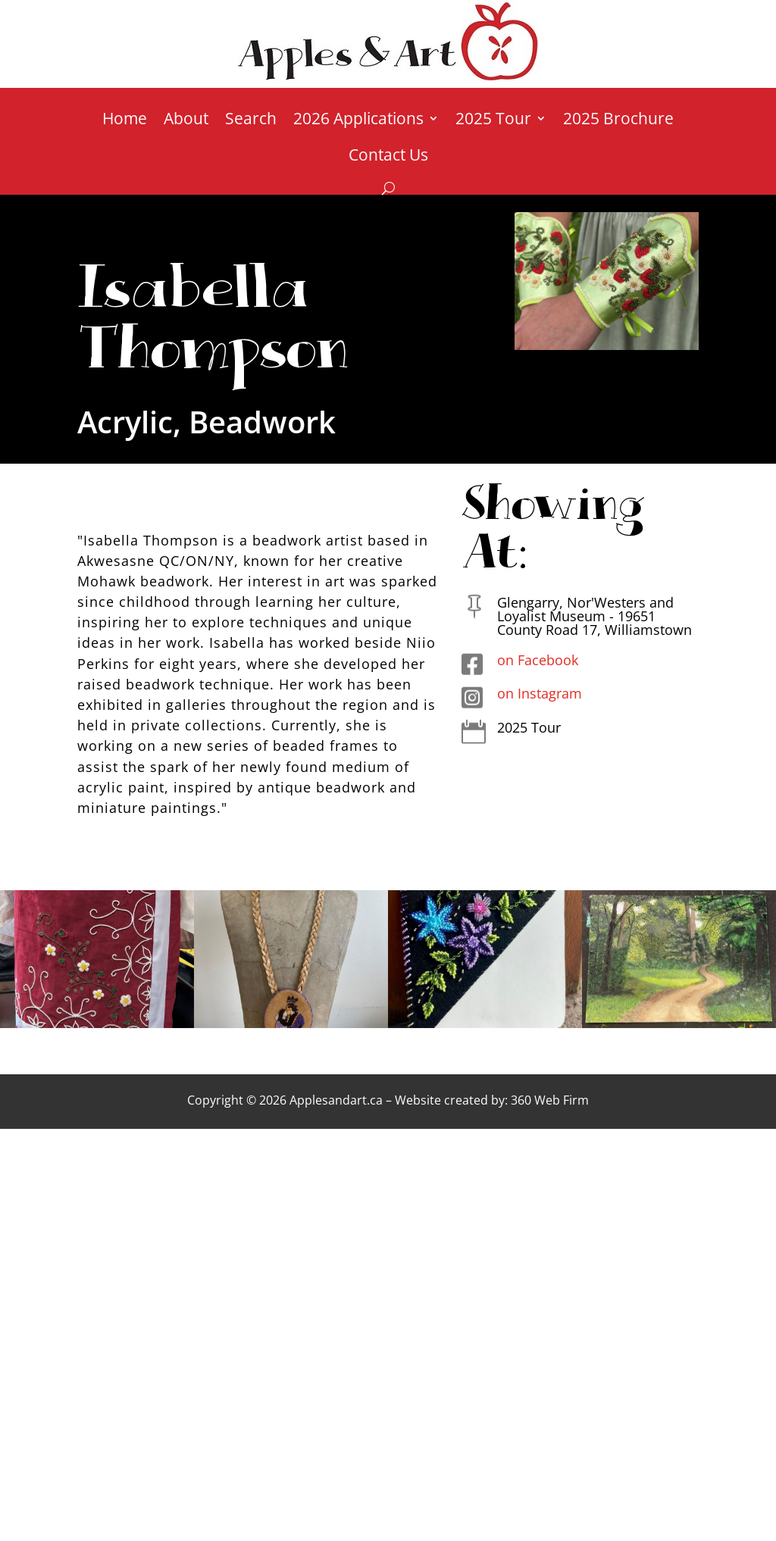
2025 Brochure (618, 121)
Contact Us (388, 157)
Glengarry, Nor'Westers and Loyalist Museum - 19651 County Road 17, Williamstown (594, 616)
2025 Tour (493, 121)
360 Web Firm (550, 1100)
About (186, 121)
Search (251, 121)
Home (124, 121)
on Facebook (537, 660)
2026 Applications (358, 121)
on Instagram (539, 693)
